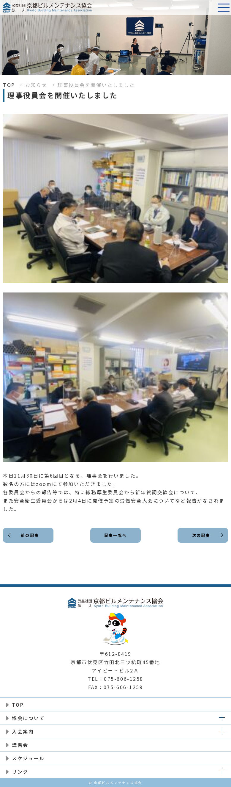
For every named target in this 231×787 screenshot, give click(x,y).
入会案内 (23, 731)
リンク (20, 771)
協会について (28, 718)
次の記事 (200, 536)
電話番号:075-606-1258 (208, 7)
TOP (9, 84)
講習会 (20, 744)
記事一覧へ (115, 536)
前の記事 (30, 536)
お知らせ (36, 84)
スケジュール (28, 758)
